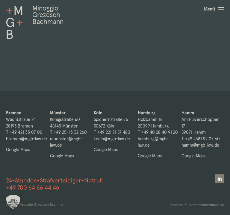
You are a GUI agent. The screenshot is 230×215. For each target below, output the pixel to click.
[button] (214, 9)
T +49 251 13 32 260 (68, 132)
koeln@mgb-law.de (112, 139)
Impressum (178, 204)
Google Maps (18, 149)
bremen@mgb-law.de (26, 139)
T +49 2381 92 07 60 (200, 139)
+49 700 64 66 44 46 (32, 187)
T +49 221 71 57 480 (112, 132)
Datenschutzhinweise (207, 204)
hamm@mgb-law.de (200, 145)
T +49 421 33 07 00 (24, 132)
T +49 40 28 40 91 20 (158, 132)
